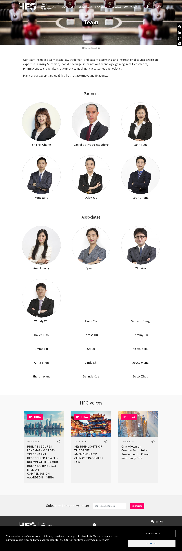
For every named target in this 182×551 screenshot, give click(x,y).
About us (68, 7)
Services (85, 7)
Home (85, 47)
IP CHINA (35, 417)
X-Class (117, 7)
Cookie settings (152, 533)
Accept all (151, 543)
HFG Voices (101, 7)
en (158, 7)
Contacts (130, 7)
